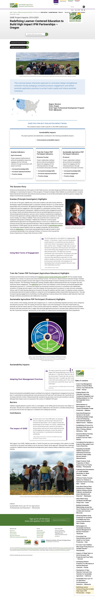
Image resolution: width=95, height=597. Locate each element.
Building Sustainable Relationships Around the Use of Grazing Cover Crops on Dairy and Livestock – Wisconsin (84, 509)
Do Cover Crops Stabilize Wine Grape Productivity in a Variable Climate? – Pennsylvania (85, 547)
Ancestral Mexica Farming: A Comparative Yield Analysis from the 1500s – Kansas (84, 436)
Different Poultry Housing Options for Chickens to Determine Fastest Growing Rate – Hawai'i (84, 481)
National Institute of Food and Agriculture (31, 549)
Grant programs (13, 533)
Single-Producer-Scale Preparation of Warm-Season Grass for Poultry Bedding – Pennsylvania (84, 464)
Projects (67, 7)
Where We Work (53, 7)
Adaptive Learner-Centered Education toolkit (52, 277)
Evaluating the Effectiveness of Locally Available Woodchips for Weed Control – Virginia (85, 472)
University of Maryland (64, 547)
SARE (11, 12)
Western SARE (40, 537)
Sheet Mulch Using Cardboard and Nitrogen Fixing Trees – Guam (83, 500)
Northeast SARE (40, 533)
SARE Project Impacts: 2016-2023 (25, 12)
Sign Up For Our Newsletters (59, 520)
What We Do (44, 7)
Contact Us (57, 536)
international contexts (56, 225)
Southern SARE (40, 535)
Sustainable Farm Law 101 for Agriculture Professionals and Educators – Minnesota (84, 581)
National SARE (40, 530)
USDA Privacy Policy (54, 550)
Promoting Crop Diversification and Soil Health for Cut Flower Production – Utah (83, 539)
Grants (61, 7)
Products (15, 12)
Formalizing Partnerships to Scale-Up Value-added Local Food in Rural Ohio (85, 444)
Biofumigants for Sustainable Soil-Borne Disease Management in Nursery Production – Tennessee (83, 529)
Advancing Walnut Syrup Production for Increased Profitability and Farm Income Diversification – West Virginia (84, 519)
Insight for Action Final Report (18, 47)
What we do (12, 530)
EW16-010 (57, 110)
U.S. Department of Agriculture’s (17, 549)
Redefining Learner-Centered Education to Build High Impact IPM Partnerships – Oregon (85, 590)
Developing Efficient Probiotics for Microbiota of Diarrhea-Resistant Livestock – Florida (85, 564)
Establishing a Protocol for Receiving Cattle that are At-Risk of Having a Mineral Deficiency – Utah (85, 428)
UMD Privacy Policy (65, 550)
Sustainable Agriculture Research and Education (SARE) (31, 547)
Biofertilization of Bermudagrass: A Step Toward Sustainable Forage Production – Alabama (84, 407)
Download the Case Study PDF (18, 42)
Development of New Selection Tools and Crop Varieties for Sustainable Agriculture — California (84, 573)
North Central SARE (41, 532)
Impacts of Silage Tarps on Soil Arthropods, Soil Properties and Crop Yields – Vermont (84, 556)
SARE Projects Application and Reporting (18, 537)
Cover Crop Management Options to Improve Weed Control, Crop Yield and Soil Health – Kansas (84, 386)
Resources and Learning (78, 7)
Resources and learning (15, 535)
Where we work (13, 532)
